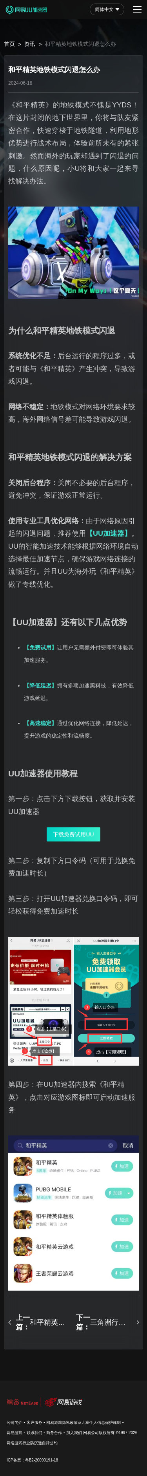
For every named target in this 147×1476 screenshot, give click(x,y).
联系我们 (34, 1433)
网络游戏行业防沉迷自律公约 (32, 1443)
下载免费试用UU (73, 834)
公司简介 (14, 1422)
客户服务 (34, 1422)
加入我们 (74, 1433)
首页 (9, 44)
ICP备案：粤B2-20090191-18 (32, 1460)
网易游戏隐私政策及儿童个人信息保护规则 (83, 1422)
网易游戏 (14, 1433)
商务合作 (54, 1433)
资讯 (29, 44)
